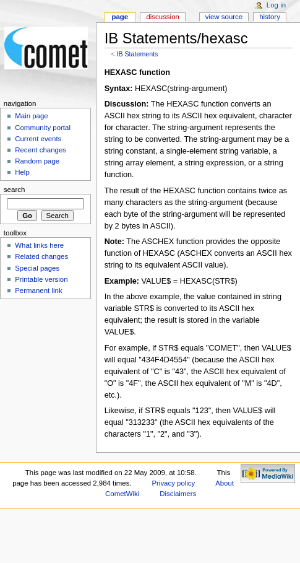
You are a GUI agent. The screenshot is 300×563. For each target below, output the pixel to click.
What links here (39, 245)
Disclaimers (178, 493)
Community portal (43, 127)
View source (223, 16)
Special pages (37, 268)
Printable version (41, 279)
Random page (37, 161)
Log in (276, 5)
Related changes (41, 256)
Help (22, 172)
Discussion (162, 16)
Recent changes (40, 150)
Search (14, 189)
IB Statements (137, 54)
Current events (38, 138)
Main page (31, 116)
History (269, 16)
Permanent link (38, 290)
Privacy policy (173, 483)
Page (119, 16)
